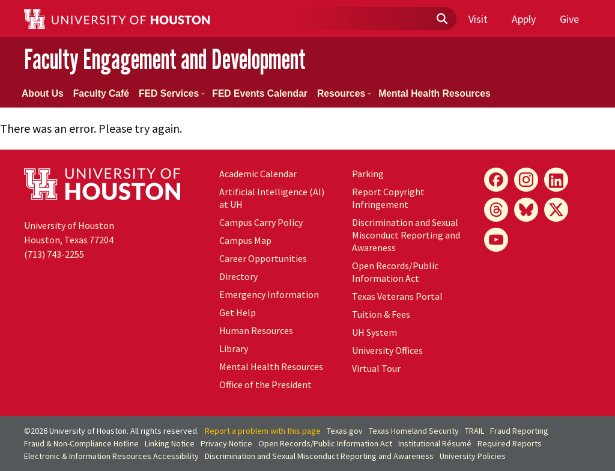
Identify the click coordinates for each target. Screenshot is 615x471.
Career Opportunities (263, 258)
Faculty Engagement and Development (165, 59)
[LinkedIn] (556, 180)
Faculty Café (101, 93)
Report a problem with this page (263, 430)
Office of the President (265, 384)
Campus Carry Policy (261, 222)
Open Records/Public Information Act (395, 272)
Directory (238, 276)
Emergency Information (269, 294)
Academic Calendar (258, 174)
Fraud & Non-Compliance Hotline (81, 443)
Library (233, 348)
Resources (344, 93)
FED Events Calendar (260, 93)
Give (569, 19)
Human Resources (256, 330)
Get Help (237, 312)
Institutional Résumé (434, 443)
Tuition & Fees (381, 314)
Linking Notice (170, 443)
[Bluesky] (526, 210)
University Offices (387, 350)
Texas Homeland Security (414, 430)
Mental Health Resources (434, 93)
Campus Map (245, 240)
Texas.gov (345, 430)
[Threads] (496, 210)
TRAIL (474, 430)
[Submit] (441, 19)
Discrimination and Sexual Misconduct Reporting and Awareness (406, 235)
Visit (478, 19)
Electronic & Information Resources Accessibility (111, 456)
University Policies (473, 456)
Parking (368, 174)
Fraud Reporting (519, 430)
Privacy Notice (226, 443)
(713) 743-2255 (54, 254)
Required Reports (509, 443)
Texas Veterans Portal (397, 296)
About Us (43, 93)
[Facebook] (496, 180)
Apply (524, 19)
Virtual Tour (376, 368)
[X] (556, 210)
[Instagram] (526, 180)
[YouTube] (496, 240)
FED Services (172, 93)
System (374, 332)
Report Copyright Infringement (388, 198)
